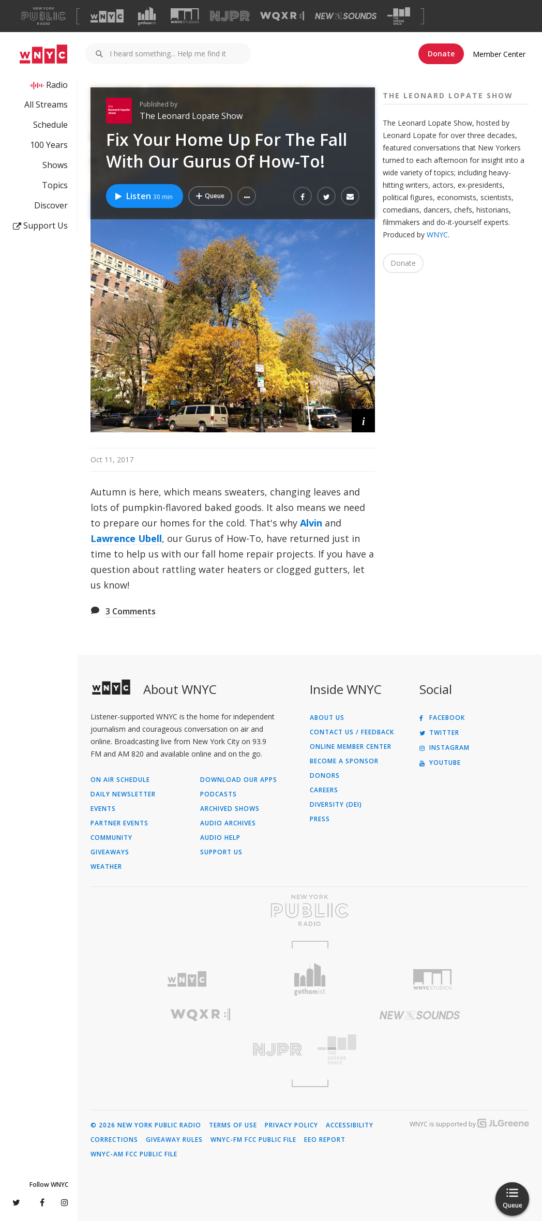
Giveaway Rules (174, 1140)
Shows (55, 165)
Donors (325, 776)
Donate (441, 53)
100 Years (49, 144)
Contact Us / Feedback (352, 732)
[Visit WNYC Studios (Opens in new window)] (185, 15)
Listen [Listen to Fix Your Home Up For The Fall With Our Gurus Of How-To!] (143, 196)
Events (103, 809)
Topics (55, 185)
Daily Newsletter (123, 794)
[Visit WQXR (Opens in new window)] (282, 16)
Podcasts (218, 794)
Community (111, 838)
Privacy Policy (291, 1125)
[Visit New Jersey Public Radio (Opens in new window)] (200, 1049)
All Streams (46, 104)
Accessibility (349, 1125)
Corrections (114, 1140)
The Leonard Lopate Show (191, 116)
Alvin (312, 523)
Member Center (499, 54)
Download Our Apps (238, 780)
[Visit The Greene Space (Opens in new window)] (398, 16)
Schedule (50, 124)
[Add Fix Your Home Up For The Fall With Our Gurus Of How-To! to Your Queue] (210, 196)
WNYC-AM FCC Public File (134, 1154)
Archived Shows (230, 809)
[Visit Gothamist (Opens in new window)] (147, 16)
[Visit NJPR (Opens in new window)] (230, 16)
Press (320, 819)
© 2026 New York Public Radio (146, 1125)
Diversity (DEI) (336, 805)
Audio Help (220, 838)
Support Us (40, 225)
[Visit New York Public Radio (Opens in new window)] (310, 910)
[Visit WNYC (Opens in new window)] (107, 16)
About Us (327, 718)
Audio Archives (228, 823)
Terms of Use (233, 1125)
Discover (51, 205)
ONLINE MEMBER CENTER (351, 747)
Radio (57, 85)
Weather (106, 867)
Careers (324, 790)
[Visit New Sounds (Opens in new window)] (346, 16)
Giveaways (110, 852)
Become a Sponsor (344, 761)
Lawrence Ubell (126, 538)
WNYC (437, 234)
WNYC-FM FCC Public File (253, 1140)
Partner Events (119, 823)
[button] (246, 196)
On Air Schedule (120, 780)
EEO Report (324, 1140)
